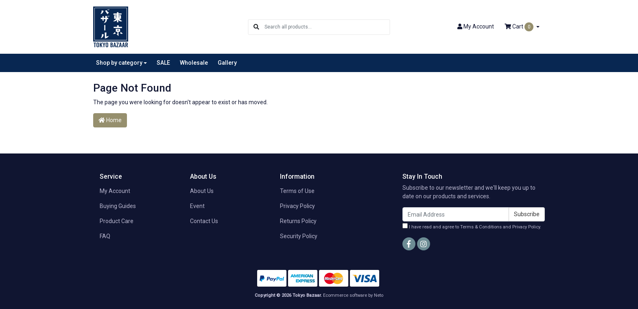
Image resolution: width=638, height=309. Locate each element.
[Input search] (326, 27)
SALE (163, 62)
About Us (202, 191)
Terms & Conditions (481, 227)
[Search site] (256, 27)
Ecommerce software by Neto (353, 295)
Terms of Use (297, 191)
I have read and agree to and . (471, 226)
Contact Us (204, 221)
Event (197, 206)
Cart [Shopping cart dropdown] (520, 26)
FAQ (105, 236)
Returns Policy (298, 221)
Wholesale (194, 62)
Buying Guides (118, 206)
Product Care (116, 221)
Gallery (227, 62)
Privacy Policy (297, 206)
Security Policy (298, 236)
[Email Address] (455, 214)
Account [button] (475, 26)
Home (110, 120)
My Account (115, 191)
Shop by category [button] (119, 62)
